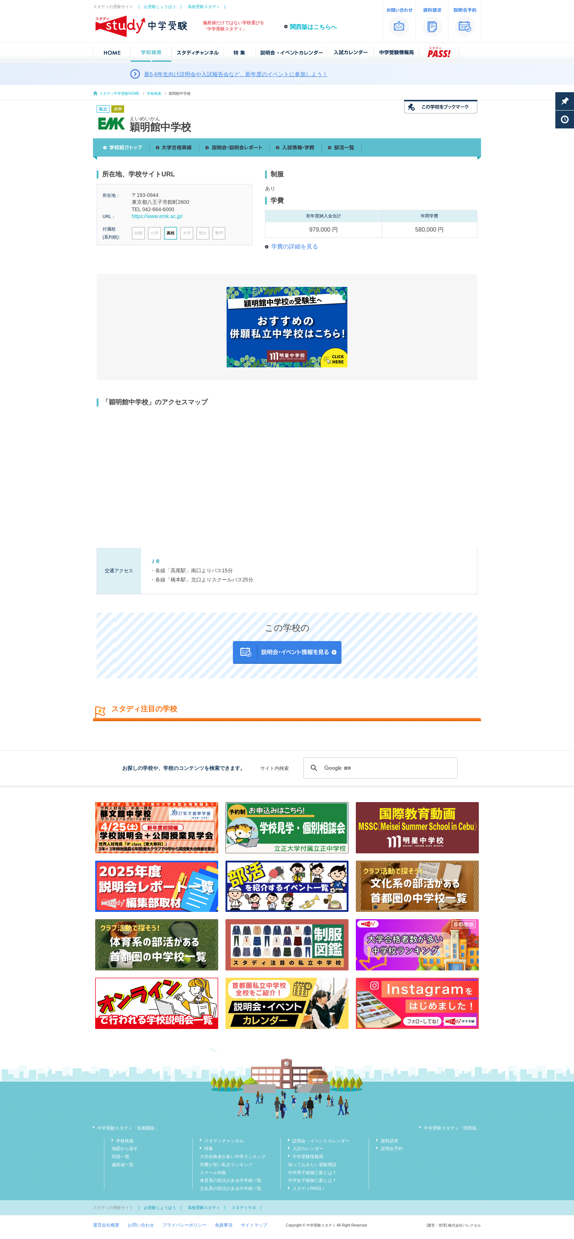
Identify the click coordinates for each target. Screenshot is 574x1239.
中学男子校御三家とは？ (312, 1172)
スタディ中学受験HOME (119, 93)
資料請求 (389, 1140)
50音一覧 (121, 1156)
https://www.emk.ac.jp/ (157, 216)
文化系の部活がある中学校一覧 (230, 1188)
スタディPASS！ (309, 1188)
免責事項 (223, 1225)
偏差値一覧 (123, 1164)
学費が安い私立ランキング (226, 1164)
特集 (208, 1148)
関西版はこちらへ (313, 27)
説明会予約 (392, 1148)
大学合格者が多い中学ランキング (233, 1156)
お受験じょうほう (160, 6)
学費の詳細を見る (294, 246)
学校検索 (154, 93)
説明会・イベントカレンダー (321, 1140)
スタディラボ (244, 1207)
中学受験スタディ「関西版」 (452, 1128)
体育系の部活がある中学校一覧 (230, 1180)
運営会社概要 (106, 1225)
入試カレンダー (307, 1148)
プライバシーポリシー (184, 1225)
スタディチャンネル (224, 1140)
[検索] (379, 768)
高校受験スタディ (204, 6)
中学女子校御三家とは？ (312, 1180)
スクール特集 (213, 1172)
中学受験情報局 (307, 1156)
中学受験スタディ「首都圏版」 (128, 1128)
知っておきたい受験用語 (312, 1164)
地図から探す (125, 1148)
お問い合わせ (141, 1225)
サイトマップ (254, 1225)
